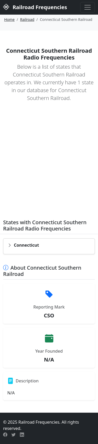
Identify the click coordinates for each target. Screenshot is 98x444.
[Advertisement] (49, 164)
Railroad (27, 19)
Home (9, 19)
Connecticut (23, 245)
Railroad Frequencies (35, 7)
